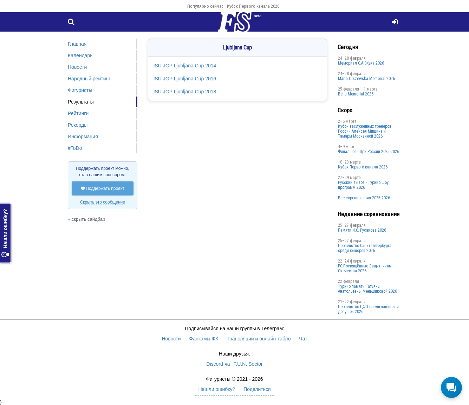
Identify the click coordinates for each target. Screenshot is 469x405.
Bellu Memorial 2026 (355, 94)
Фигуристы (80, 90)
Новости (77, 67)
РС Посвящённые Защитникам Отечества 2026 (365, 268)
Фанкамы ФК (204, 338)
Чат (303, 338)
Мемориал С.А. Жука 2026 (361, 63)
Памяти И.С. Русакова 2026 (362, 230)
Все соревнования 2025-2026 (364, 197)
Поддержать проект (102, 188)
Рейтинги (78, 113)
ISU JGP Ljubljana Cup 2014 (185, 65)
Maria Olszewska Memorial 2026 (366, 78)
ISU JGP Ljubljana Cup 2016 (185, 78)
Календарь (80, 55)
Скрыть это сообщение (102, 202)
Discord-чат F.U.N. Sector (234, 364)
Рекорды (77, 125)
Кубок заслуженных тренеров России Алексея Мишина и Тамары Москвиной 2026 (364, 131)
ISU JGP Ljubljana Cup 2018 (185, 91)
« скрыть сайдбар (86, 219)
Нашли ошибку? (5, 233)
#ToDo (75, 148)
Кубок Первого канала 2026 (253, 6)
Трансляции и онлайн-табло (259, 338)
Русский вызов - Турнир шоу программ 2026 (363, 185)
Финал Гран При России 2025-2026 (368, 151)
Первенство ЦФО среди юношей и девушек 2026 (368, 309)
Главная (77, 44)
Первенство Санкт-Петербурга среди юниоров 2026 (364, 248)
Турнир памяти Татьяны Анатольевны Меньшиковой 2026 (367, 289)
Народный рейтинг (89, 78)
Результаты (81, 102)
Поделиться (257, 389)
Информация (83, 136)
